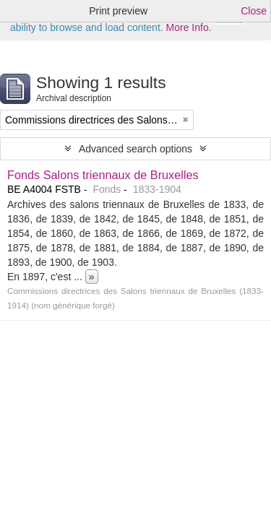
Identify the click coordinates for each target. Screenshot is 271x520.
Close (254, 11)
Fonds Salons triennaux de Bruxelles (103, 174)
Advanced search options (135, 149)
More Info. (189, 27)
